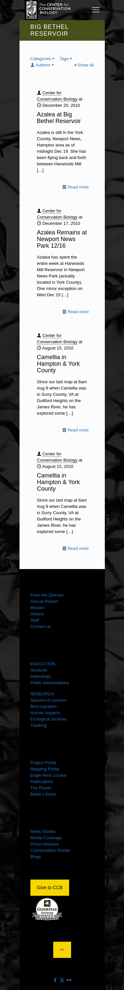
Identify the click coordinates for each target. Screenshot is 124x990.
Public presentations (49, 682)
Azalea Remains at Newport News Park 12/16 (62, 239)
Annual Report (44, 601)
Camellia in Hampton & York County (58, 364)
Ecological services (48, 719)
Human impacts (45, 712)
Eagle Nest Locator (48, 775)
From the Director (47, 595)
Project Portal (43, 762)
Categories (43, 58)
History (37, 613)
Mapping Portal (44, 768)
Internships (41, 676)
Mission (37, 607)
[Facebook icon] (55, 980)
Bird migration (43, 706)
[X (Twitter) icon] (62, 980)
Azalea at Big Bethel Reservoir (59, 117)
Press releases (44, 844)
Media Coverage (46, 837)
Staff (34, 620)
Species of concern (48, 700)
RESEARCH (42, 693)
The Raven (41, 787)
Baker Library (43, 794)
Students (38, 670)
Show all (83, 64)
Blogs (35, 856)
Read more (78, 187)
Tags (66, 58)
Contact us (40, 626)
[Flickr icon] (68, 980)
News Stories (43, 831)
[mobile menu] (96, 10)
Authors (42, 64)
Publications (42, 781)
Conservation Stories (50, 850)
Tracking (38, 725)
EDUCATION (43, 663)
